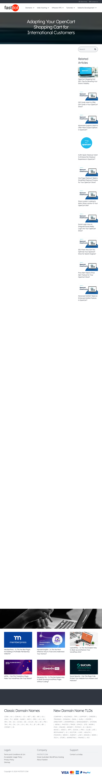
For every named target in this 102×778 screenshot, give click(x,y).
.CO (24, 716)
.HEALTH (87, 732)
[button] (33, 7)
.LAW (80, 735)
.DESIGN (86, 735)
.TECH (55, 737)
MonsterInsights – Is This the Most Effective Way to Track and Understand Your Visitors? (50, 651)
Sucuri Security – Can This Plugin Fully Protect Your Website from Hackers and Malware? (84, 678)
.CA (18, 724)
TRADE (72, 724)
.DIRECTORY (57, 722)
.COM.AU (17, 716)
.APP (69, 730)
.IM (40, 722)
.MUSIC (56, 730)
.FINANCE (81, 737)
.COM (6, 716)
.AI (83, 727)
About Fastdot (42, 760)
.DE (25, 722)
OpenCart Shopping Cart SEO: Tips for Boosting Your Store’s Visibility (87, 81)
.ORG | (35, 719)
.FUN (55, 727)
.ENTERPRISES (69, 722)
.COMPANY (57, 716)
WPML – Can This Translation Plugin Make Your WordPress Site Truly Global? (18, 677)
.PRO (82, 730)
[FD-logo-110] (11, 7)
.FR (10, 724)
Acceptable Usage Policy (13, 757)
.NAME (22, 719)
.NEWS (93, 735)
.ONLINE (62, 727)
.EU (42, 716)
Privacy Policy (9, 760)
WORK (91, 724)
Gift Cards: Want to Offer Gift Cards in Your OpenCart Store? (88, 104)
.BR (42, 724)
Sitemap (7, 762)
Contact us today (76, 754)
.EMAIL (74, 719)
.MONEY (70, 727)
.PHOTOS (65, 724)
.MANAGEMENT (82, 722)
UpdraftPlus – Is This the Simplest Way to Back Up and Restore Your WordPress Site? (83, 650)
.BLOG (88, 727)
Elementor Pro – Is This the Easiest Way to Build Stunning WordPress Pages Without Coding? (50, 679)
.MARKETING (71, 737)
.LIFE (93, 730)
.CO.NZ (19, 722)
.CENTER (88, 719)
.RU (36, 722)
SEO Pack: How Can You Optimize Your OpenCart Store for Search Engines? (87, 252)
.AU (11, 716)
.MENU (57, 724)
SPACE (79, 724)
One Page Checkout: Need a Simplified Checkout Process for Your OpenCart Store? (88, 180)
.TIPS (75, 716)
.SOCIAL (75, 730)
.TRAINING (57, 719)
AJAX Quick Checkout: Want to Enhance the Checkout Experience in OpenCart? (88, 157)
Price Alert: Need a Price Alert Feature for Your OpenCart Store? (86, 275)
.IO (66, 732)
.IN (13, 727)
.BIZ (33, 716)
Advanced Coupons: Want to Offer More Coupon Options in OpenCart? (88, 127)
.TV (11, 719)
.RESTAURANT (58, 732)
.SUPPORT (83, 716)
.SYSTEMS (93, 722)
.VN (26, 724)
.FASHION (57, 735)
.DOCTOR (72, 732)
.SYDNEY (7, 727)
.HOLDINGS (67, 716)
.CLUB (88, 730)
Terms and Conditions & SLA (14, 754)
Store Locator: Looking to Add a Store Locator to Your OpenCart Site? (88, 203)
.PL (31, 724)
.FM (5, 722)
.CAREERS (92, 716)
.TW (5, 724)
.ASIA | (6, 719)
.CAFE (80, 732)
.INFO (29, 719)
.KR (38, 724)
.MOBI (16, 719)
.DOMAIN (66, 719)
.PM (44, 722)
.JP (34, 724)
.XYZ (87, 737)
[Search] (88, 49)
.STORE (62, 737)
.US (39, 719)
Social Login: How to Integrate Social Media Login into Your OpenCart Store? (87, 227)
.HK (10, 722)
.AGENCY (73, 735)
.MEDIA (65, 735)
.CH (22, 724)
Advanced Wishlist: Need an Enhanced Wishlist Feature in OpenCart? (87, 298)
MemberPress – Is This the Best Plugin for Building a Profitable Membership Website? (17, 651)
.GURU (80, 719)
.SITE (85, 724)
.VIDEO (63, 730)
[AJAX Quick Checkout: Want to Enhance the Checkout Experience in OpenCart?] (88, 144)
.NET (28, 716)
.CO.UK (30, 722)
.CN (14, 724)
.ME (38, 716)
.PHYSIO (78, 727)
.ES (14, 722)
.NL (43, 719)
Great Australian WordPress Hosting (50, 757)
